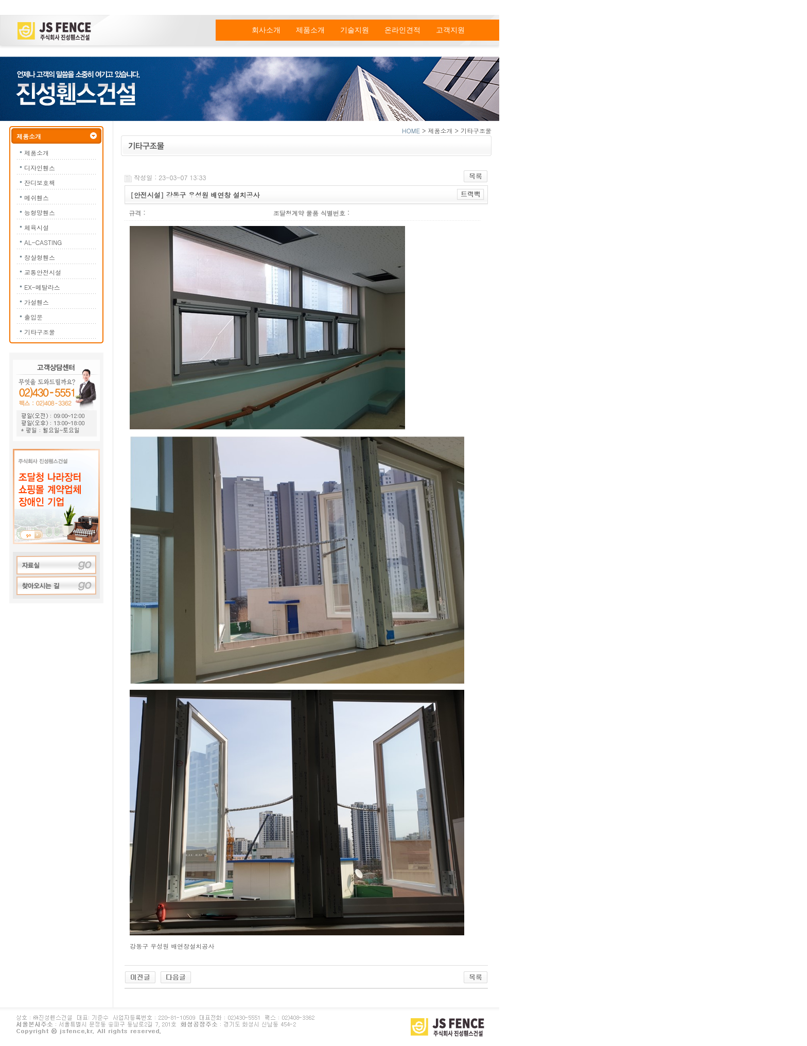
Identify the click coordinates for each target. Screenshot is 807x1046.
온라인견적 (402, 30)
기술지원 (354, 30)
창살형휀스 (39, 257)
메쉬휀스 (36, 197)
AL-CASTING (43, 242)
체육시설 (36, 227)
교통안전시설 (42, 272)
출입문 (33, 316)
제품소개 (310, 30)
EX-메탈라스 (42, 287)
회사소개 (266, 30)
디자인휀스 (39, 167)
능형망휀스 (39, 212)
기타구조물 (39, 331)
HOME (411, 130)
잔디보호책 (39, 182)
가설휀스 (36, 302)
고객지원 (450, 30)
